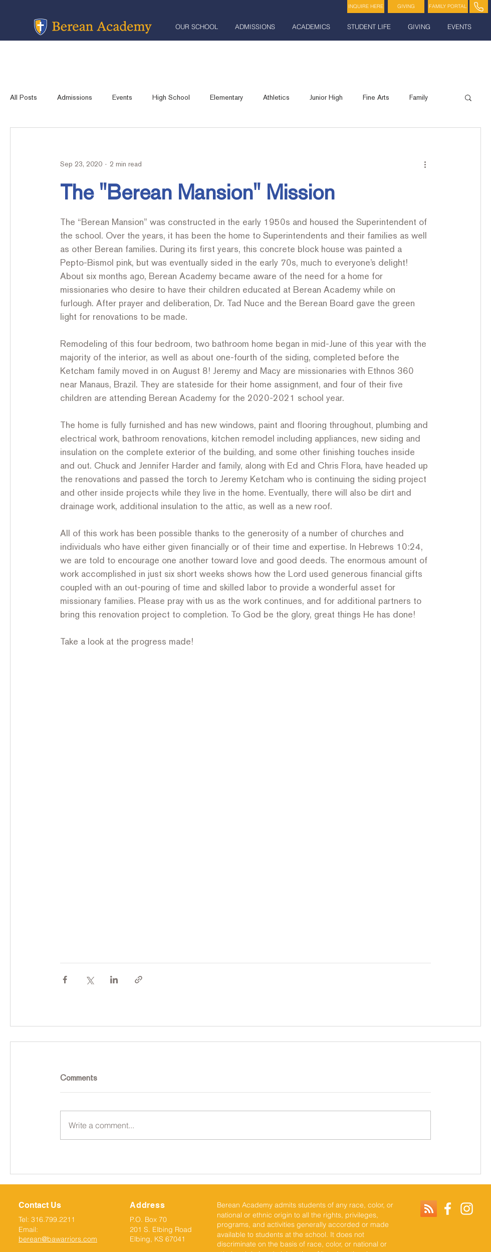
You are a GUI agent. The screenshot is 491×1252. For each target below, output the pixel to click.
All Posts (23, 97)
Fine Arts (376, 97)
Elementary (226, 97)
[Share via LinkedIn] (114, 979)
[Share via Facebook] (65, 979)
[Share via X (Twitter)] (89, 979)
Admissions (74, 97)
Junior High (326, 97)
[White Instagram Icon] (466, 1208)
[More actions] (425, 164)
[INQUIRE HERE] (365, 6)
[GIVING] (406, 6)
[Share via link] (138, 979)
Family (418, 97)
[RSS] (428, 1208)
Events (122, 97)
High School (171, 97)
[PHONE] (478, 6)
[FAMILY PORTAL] (448, 6)
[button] (197, 27)
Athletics (276, 97)
